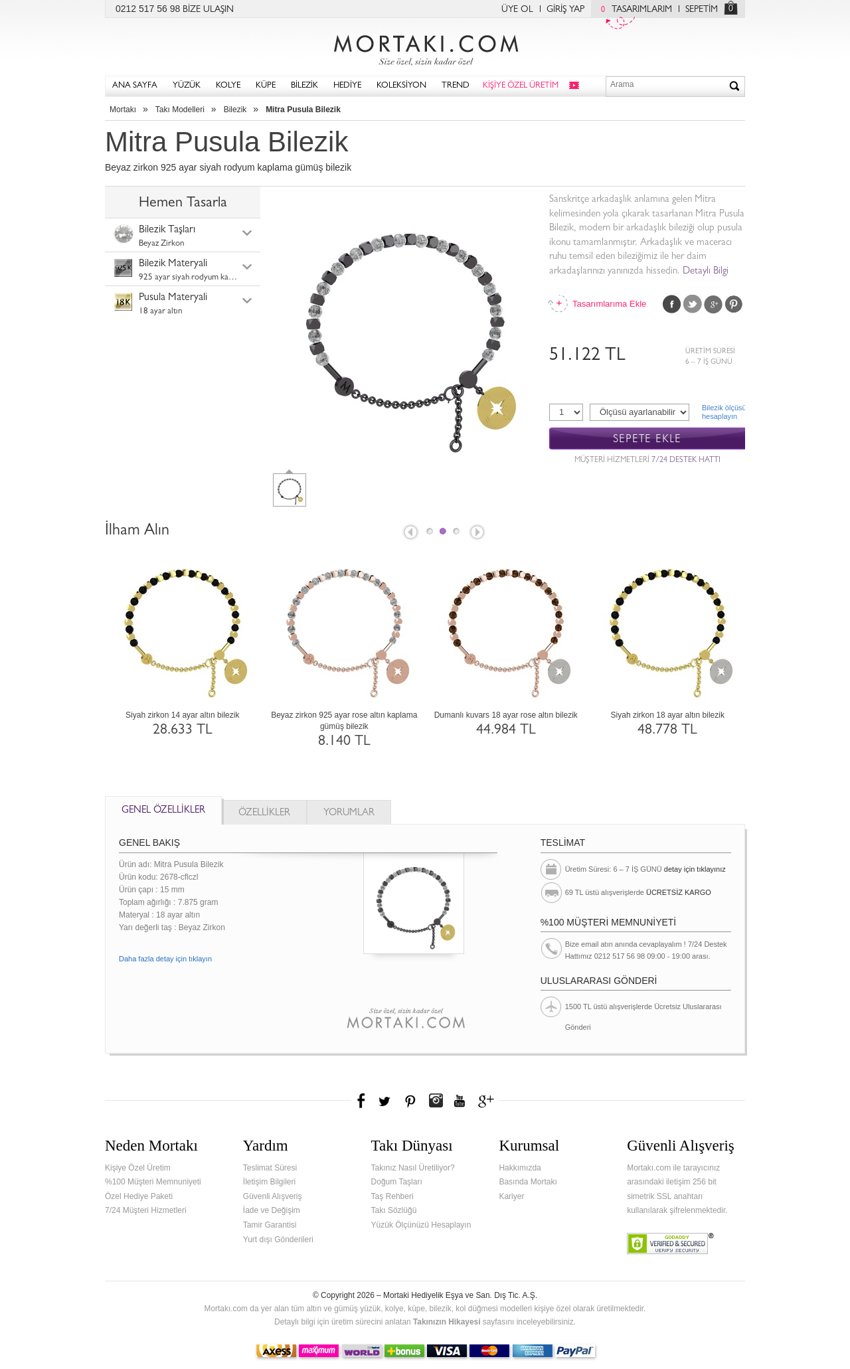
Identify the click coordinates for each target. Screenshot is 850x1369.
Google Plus (713, 304)
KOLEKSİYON (401, 86)
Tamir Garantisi (270, 1225)
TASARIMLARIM (633, 10)
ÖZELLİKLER (264, 814)
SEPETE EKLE (647, 439)
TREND (455, 86)
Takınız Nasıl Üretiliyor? (413, 1167)
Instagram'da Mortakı (435, 1100)
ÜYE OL (517, 10)
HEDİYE (347, 86)
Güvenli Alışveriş (272, 1196)
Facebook (672, 304)
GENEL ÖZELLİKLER (163, 811)
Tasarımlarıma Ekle (608, 304)
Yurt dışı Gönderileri (278, 1239)
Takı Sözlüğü (394, 1210)
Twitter (692, 304)
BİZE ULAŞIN (208, 10)
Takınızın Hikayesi (447, 1322)
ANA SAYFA (134, 86)
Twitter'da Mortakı (385, 1100)
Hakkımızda (520, 1167)
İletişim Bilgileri (269, 1181)
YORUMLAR (349, 814)
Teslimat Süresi (270, 1167)
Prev (409, 533)
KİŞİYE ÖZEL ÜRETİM (520, 86)
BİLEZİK (304, 86)
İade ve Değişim (271, 1210)
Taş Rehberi (392, 1196)
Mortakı (123, 109)
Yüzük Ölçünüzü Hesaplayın (421, 1225)
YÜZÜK (187, 86)
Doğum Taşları (396, 1181)
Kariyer (511, 1196)
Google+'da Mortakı (488, 1100)
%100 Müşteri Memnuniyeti (153, 1181)
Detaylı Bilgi (705, 272)
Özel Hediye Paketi (139, 1196)
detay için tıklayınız (695, 869)
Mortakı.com (425, 47)
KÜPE (266, 86)
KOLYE (228, 86)
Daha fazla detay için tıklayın (165, 959)
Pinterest (733, 304)
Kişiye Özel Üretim (138, 1167)
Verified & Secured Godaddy (670, 1243)
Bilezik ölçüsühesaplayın (723, 412)
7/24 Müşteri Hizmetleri (146, 1210)
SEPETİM (701, 10)
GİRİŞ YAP (565, 10)
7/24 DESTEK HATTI (686, 461)
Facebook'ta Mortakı (362, 1100)
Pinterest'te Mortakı (409, 1100)
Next (478, 533)
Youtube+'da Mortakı (459, 1100)
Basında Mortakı (527, 1181)
